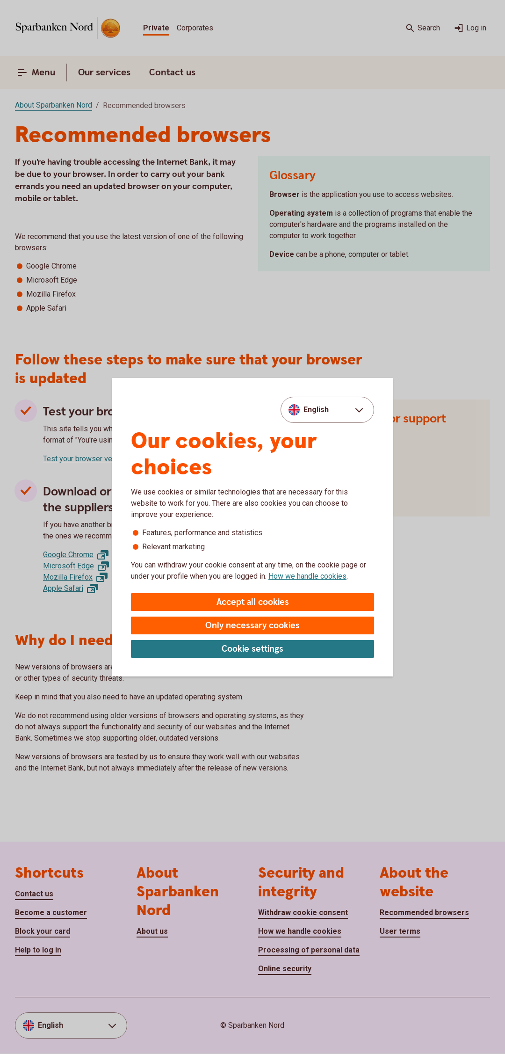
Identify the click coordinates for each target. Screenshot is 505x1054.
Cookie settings (252, 649)
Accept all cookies (252, 602)
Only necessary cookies (252, 626)
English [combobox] (316, 409)
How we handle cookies (307, 576)
